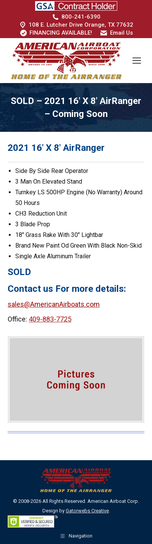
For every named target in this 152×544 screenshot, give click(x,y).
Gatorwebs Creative (87, 511)
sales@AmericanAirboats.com (54, 304)
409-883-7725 (50, 319)
